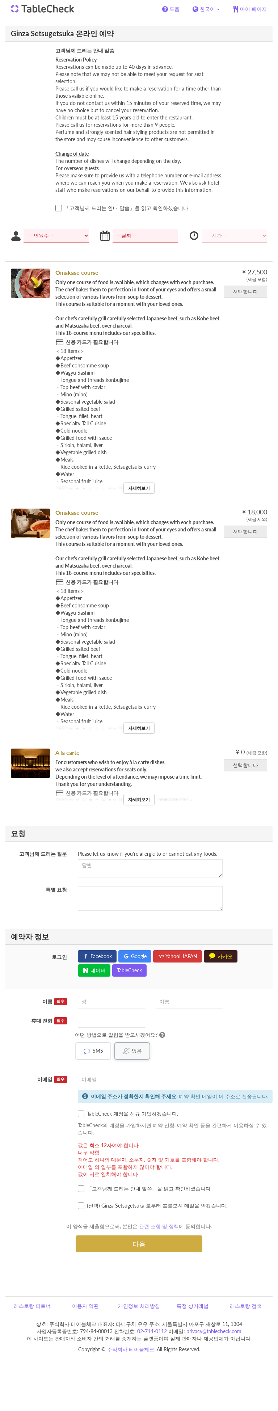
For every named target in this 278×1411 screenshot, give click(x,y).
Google (135, 956)
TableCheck (129, 970)
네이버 (94, 970)
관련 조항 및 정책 (159, 1226)
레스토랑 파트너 (32, 1306)
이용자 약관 (85, 1306)
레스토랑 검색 (246, 1306)
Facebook (97, 956)
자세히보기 (139, 488)
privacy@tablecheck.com (213, 1331)
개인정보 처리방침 (139, 1306)
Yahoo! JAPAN (177, 956)
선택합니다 (248, 291)
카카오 (220, 956)
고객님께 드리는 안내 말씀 (84, 50)
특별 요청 (56, 889)
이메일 (52, 1079)
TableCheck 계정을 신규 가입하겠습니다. (128, 1114)
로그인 (59, 957)
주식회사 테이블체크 (130, 1349)
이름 (54, 1001)
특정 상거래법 (192, 1306)
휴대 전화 (49, 1020)
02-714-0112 (152, 1331)
